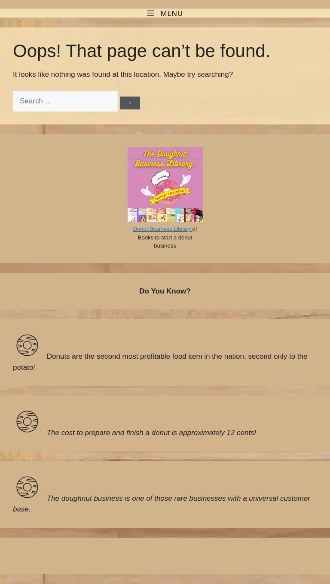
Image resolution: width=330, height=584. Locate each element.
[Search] (130, 103)
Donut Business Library (162, 229)
